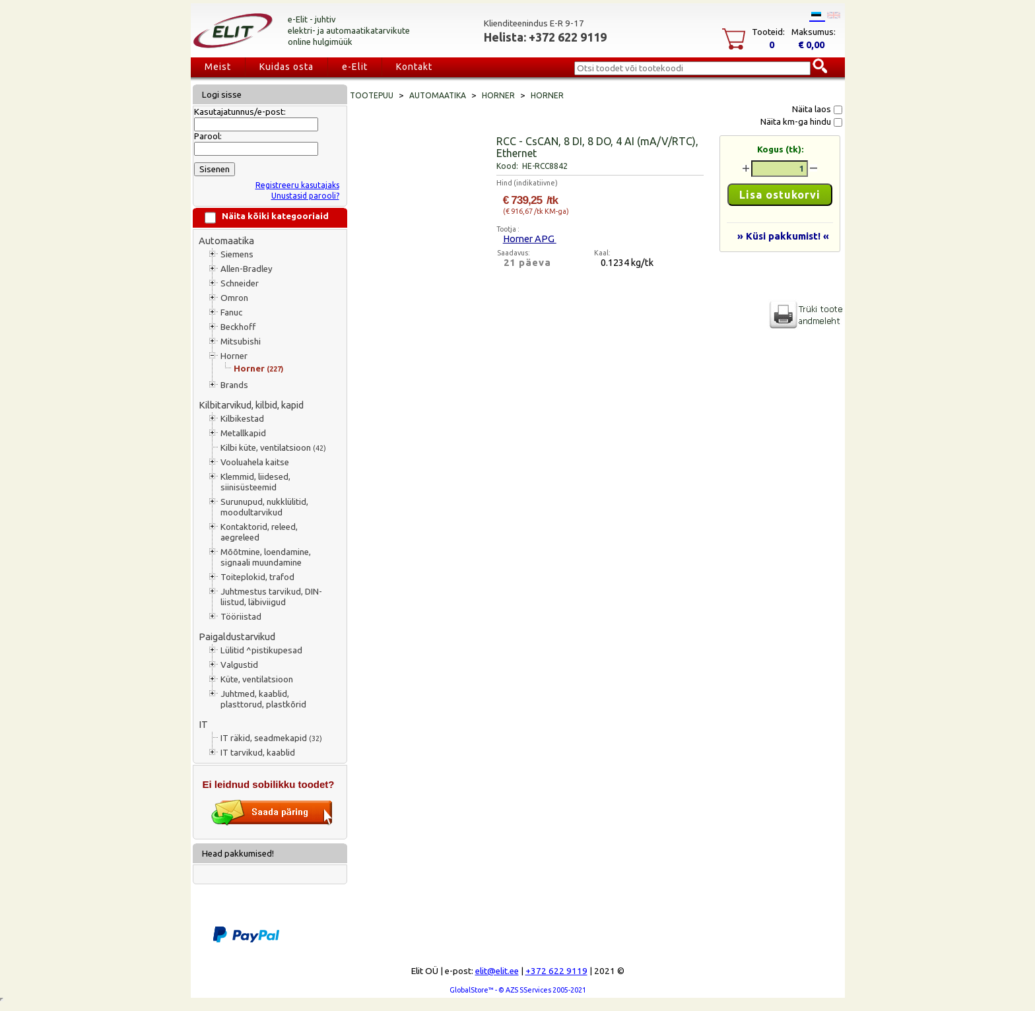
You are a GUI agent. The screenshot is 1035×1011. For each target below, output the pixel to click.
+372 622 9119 (556, 971)
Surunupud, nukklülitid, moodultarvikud (264, 507)
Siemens (236, 254)
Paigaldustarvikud (237, 636)
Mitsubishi (240, 341)
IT (203, 724)
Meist (218, 66)
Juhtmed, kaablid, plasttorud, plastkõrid (263, 699)
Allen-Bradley (246, 269)
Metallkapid (243, 433)
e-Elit (355, 66)
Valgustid (239, 665)
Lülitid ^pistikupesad (261, 650)
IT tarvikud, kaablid (257, 753)
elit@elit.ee (497, 971)
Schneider (239, 283)
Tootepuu (371, 95)
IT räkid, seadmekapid (271, 738)
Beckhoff (237, 327)
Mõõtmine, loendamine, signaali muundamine (265, 557)
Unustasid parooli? (305, 195)
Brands (234, 385)
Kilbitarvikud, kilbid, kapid (251, 404)
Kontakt (414, 66)
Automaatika (226, 240)
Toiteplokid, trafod (257, 577)
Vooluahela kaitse (254, 462)
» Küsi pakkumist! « (783, 236)
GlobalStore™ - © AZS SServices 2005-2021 (518, 990)
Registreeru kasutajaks (297, 185)
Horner (234, 356)
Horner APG (529, 238)
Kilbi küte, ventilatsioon (273, 448)
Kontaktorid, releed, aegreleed (259, 532)
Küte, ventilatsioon (256, 679)
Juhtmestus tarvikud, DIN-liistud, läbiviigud (271, 597)
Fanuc (231, 312)
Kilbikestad (242, 419)
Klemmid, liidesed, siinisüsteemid (255, 482)
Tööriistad (240, 617)
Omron (234, 298)
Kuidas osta (286, 66)
